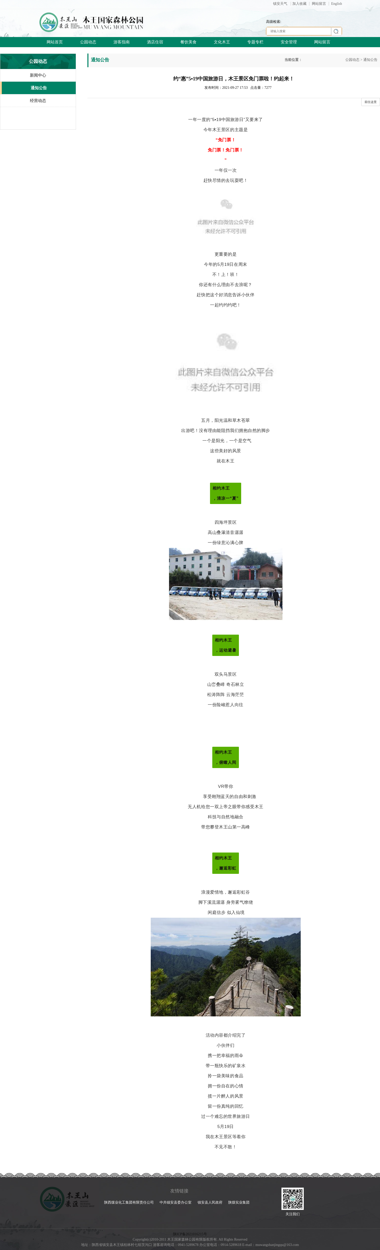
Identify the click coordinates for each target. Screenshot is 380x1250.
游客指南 (121, 42)
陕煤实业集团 (239, 1202)
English (336, 4)
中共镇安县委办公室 (176, 1202)
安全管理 (289, 42)
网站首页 (55, 42)
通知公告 (370, 60)
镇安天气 (280, 4)
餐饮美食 (188, 42)
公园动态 (88, 42)
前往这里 (371, 102)
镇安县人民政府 (210, 1202)
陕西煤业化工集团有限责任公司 (129, 1202)
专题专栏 (255, 42)
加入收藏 (299, 4)
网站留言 (319, 4)
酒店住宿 (155, 42)
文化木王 (222, 42)
